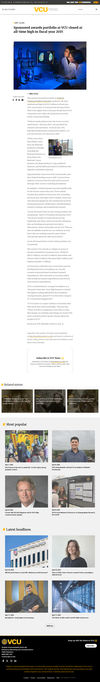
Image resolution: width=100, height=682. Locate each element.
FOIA (57, 677)
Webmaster (51, 677)
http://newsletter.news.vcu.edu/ (41, 336)
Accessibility (41, 677)
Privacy (32, 677)
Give (96, 2)
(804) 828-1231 (7, 654)
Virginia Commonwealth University (25, 2)
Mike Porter (33, 94)
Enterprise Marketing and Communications (17, 650)
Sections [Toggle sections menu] (8, 9)
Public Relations (7, 652)
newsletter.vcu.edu (58, 362)
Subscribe (91, 646)
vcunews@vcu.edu (8, 657)
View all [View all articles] (50, 626)
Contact (26, 677)
